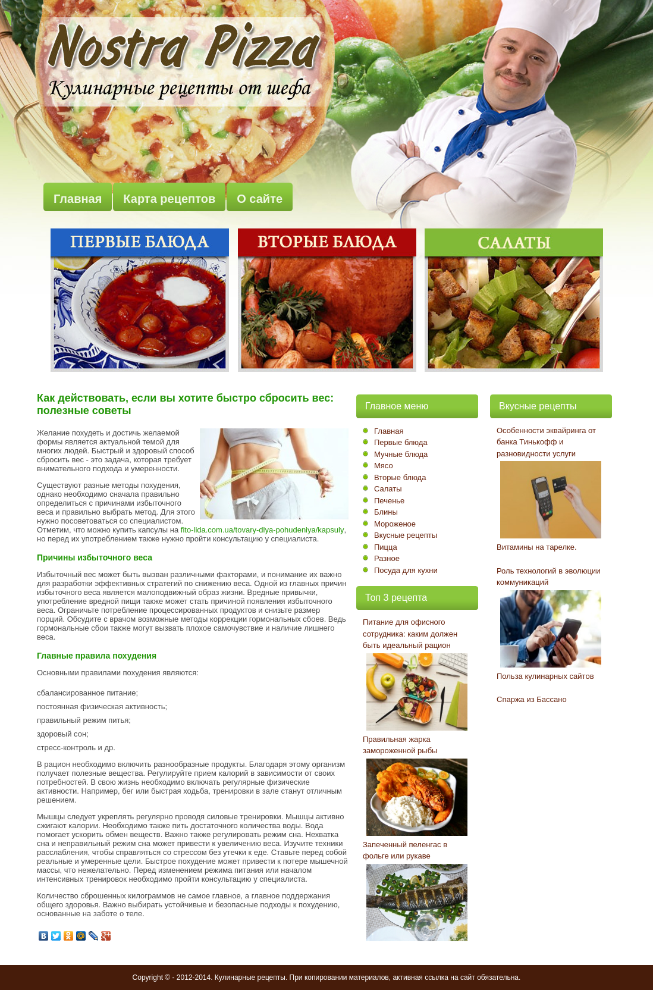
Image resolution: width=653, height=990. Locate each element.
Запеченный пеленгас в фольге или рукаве (405, 850)
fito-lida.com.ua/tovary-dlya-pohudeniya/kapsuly (262, 529)
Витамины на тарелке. (537, 547)
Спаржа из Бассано (532, 699)
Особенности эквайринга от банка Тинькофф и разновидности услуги (546, 442)
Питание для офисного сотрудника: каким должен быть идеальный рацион (410, 634)
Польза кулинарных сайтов (545, 676)
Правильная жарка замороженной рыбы (400, 745)
